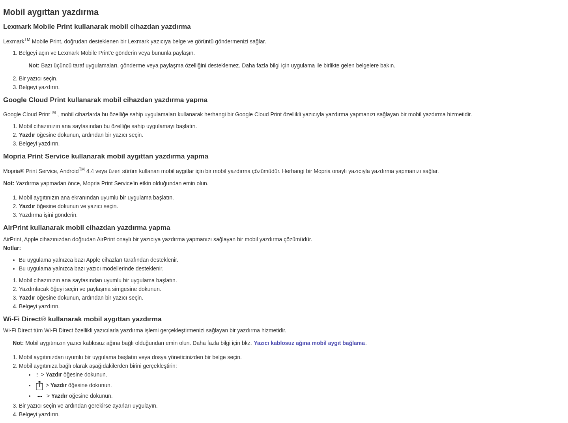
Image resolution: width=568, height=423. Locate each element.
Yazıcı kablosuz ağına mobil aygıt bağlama (309, 343)
